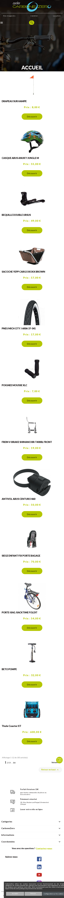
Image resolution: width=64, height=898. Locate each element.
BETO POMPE (9, 669)
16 (14, 763)
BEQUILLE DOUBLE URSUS (16, 214)
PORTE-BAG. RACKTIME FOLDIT (19, 612)
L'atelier (34, 16)
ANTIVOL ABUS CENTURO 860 (18, 498)
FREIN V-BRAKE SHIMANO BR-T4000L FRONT (27, 442)
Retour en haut (50, 769)
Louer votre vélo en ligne (31, 809)
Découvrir (32, 116)
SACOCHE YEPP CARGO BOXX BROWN (23, 271)
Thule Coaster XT (11, 726)
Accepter (15, 893)
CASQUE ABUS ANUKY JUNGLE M (20, 158)
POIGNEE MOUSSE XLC (14, 385)
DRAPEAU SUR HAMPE (14, 101)
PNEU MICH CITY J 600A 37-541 (19, 328)
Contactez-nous (44, 848)
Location (57, 16)
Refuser (33, 893)
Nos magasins (9, 16)
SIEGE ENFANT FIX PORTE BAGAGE (21, 555)
